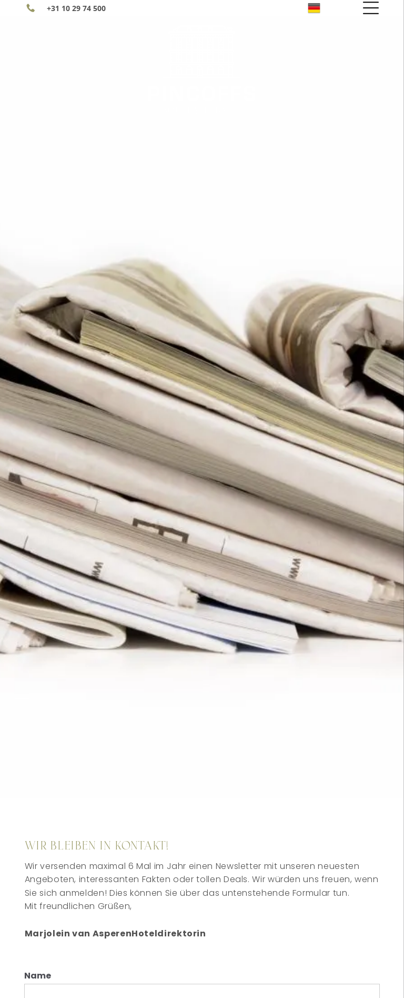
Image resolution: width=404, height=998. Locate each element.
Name (37, 976)
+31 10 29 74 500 (76, 8)
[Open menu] (371, 8)
